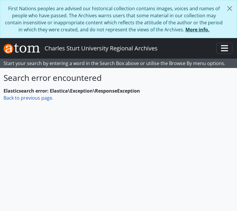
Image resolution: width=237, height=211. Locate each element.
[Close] (230, 8)
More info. (197, 29)
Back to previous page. (28, 98)
